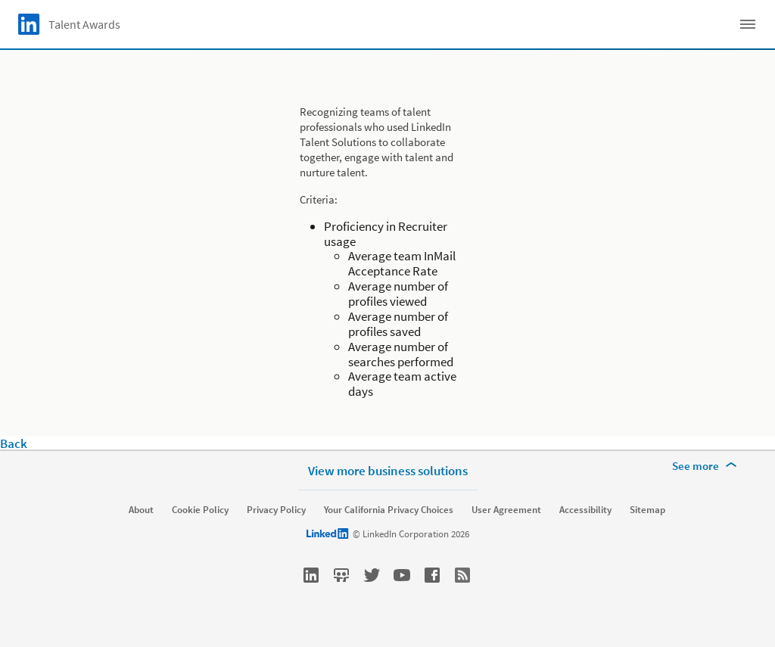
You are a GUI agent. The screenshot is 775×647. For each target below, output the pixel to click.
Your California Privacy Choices (388, 510)
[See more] (707, 466)
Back (13, 443)
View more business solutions (388, 470)
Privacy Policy (276, 510)
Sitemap (647, 510)
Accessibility (585, 510)
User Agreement (506, 510)
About (141, 510)
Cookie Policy (200, 510)
